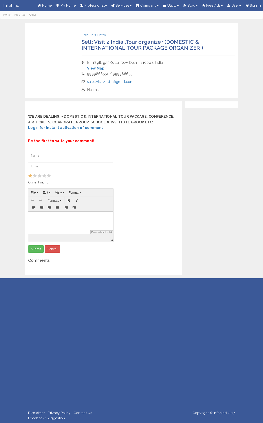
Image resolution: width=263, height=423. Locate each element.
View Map (95, 68)
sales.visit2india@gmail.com (110, 82)
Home (45, 5)
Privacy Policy (59, 413)
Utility (171, 5)
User (234, 5)
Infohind (11, 5)
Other (32, 14)
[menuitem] (34, 192)
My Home (66, 5)
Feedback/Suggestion (46, 418)
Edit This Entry (94, 35)
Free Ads (212, 5)
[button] (32, 200)
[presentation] (34, 192)
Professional (93, 5)
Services (121, 5)
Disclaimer (36, 413)
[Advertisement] (130, 345)
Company (147, 5)
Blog (190, 5)
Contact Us (83, 413)
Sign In (253, 5)
